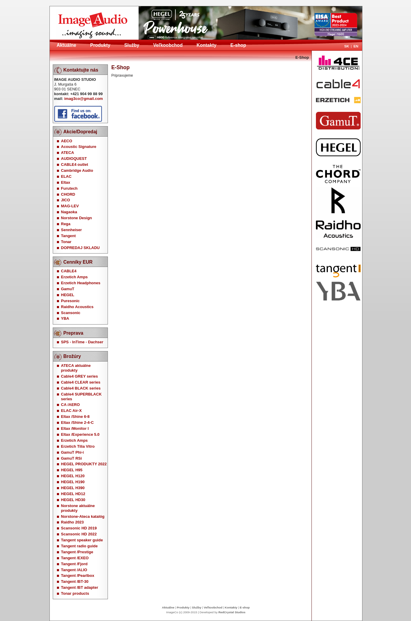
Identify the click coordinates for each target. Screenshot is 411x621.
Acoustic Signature (78, 146)
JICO (65, 200)
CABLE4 (69, 271)
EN (355, 46)
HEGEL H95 (72, 470)
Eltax (65, 182)
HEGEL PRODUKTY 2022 (84, 464)
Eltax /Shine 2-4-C (77, 422)
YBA (65, 318)
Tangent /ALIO (74, 570)
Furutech (69, 188)
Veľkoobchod (168, 45)
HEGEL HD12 (73, 494)
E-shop (238, 45)
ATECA (67, 152)
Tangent (68, 236)
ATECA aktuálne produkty (76, 368)
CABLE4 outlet (74, 164)
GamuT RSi (71, 458)
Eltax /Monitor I (75, 428)
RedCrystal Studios (232, 612)
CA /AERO (70, 404)
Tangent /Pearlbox (77, 575)
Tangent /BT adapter (79, 587)
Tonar (66, 242)
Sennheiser (71, 230)
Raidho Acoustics (77, 307)
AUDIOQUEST (74, 158)
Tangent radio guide (79, 546)
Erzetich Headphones (80, 283)
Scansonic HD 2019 (79, 528)
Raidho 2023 (72, 522)
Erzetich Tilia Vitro (78, 446)
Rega (66, 224)
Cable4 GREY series (79, 376)
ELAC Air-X (71, 410)
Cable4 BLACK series (81, 388)
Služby (131, 45)
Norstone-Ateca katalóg (83, 516)
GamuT (68, 289)
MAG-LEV (70, 206)
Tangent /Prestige (77, 552)
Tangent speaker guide (82, 540)
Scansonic (70, 312)
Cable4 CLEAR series (80, 382)
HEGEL (68, 295)
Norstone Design (76, 218)
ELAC (66, 176)
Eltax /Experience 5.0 (80, 434)
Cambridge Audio (77, 170)
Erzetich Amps (74, 277)
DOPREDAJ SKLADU (80, 247)
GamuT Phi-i (72, 452)
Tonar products (75, 593)
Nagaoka (69, 212)
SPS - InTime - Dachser (82, 342)
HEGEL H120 (73, 476)
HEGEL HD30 (73, 500)
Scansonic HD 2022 (79, 534)
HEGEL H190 (73, 482)
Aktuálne (66, 45)
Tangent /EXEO (75, 558)
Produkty (100, 45)
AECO (66, 141)
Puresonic (70, 301)
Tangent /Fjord (74, 564)
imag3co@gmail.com (83, 98)
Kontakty (206, 45)
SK (346, 46)
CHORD (68, 194)
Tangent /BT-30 (75, 581)
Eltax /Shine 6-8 (75, 416)
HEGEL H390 (73, 488)
